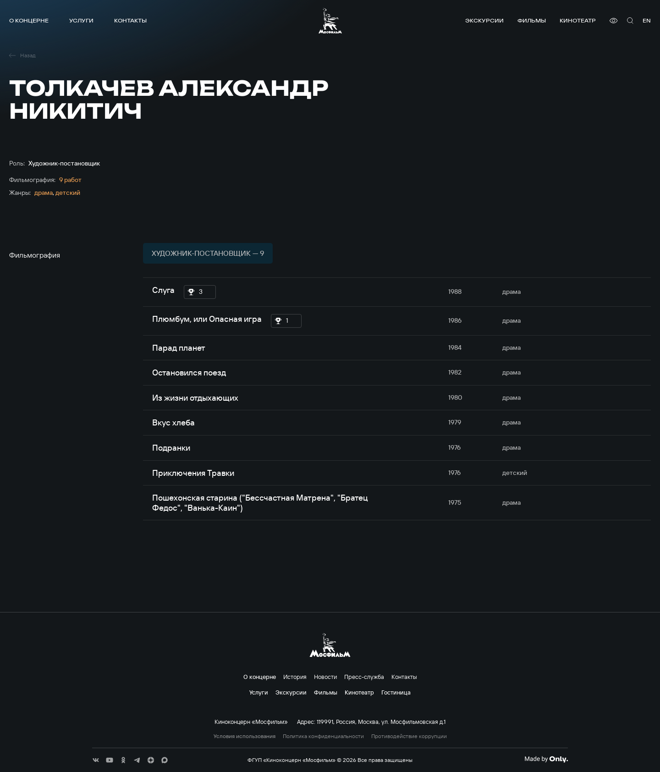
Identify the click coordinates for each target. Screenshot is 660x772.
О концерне (29, 20)
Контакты (130, 20)
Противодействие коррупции (409, 736)
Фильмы (531, 20)
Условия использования (244, 736)
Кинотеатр (578, 20)
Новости (325, 676)
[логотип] (330, 21)
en (647, 20)
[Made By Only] (546, 759)
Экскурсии (484, 20)
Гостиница (396, 692)
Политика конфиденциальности (323, 736)
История (295, 676)
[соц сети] (95, 760)
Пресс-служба (364, 676)
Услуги (81, 20)
